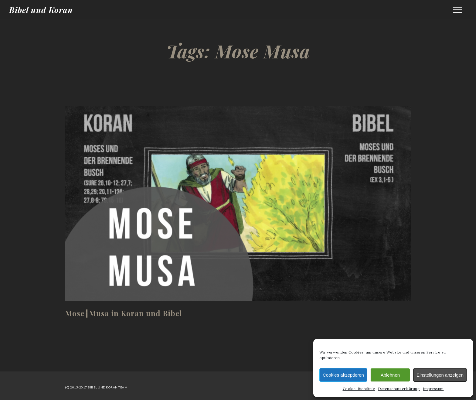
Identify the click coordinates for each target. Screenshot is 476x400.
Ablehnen (390, 375)
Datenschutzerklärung (399, 388)
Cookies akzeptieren (343, 375)
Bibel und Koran (41, 10)
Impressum (433, 388)
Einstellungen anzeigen (440, 375)
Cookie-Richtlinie (359, 388)
